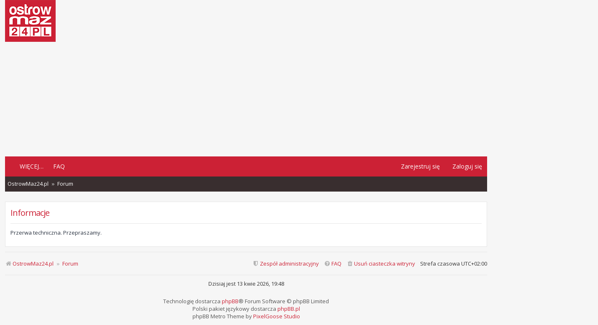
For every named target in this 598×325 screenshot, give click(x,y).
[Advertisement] (246, 98)
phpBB (230, 301)
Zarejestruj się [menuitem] (420, 166)
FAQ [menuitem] (59, 166)
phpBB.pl (288, 308)
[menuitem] (380, 264)
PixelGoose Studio (276, 316)
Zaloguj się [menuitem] (467, 166)
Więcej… (32, 166)
